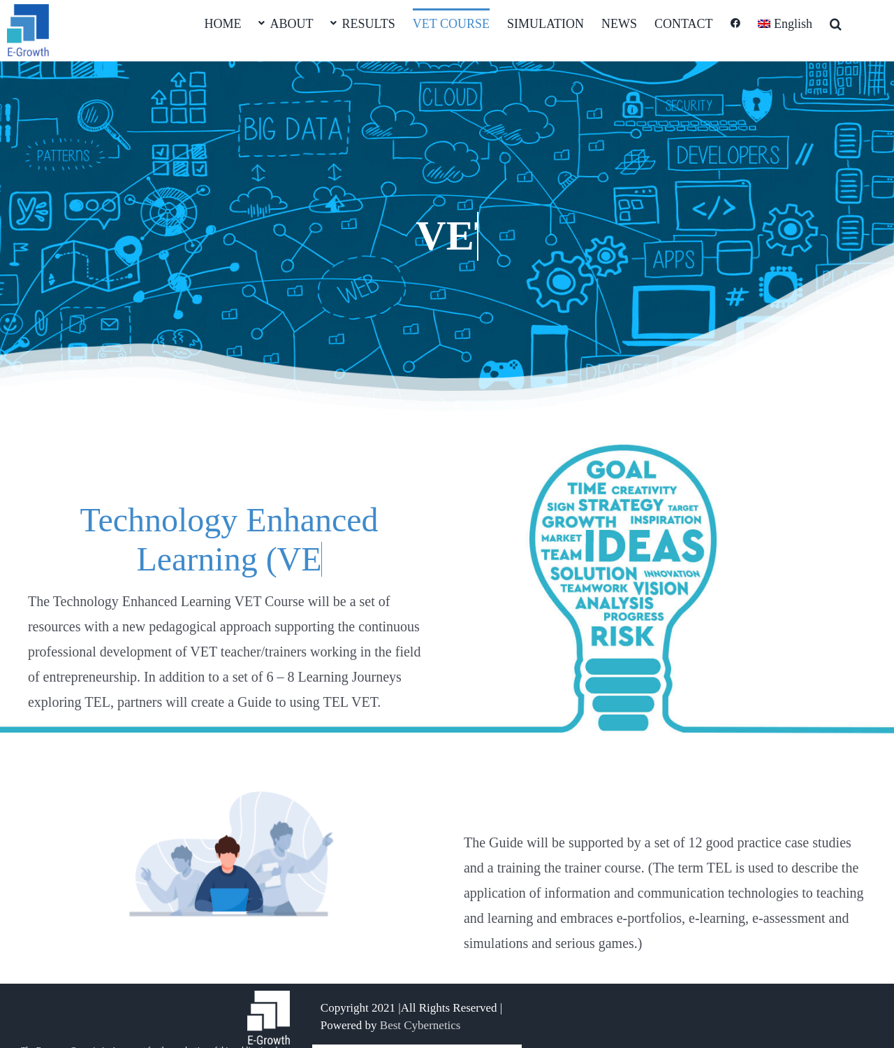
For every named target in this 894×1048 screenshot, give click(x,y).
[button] (836, 22)
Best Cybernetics (420, 1025)
